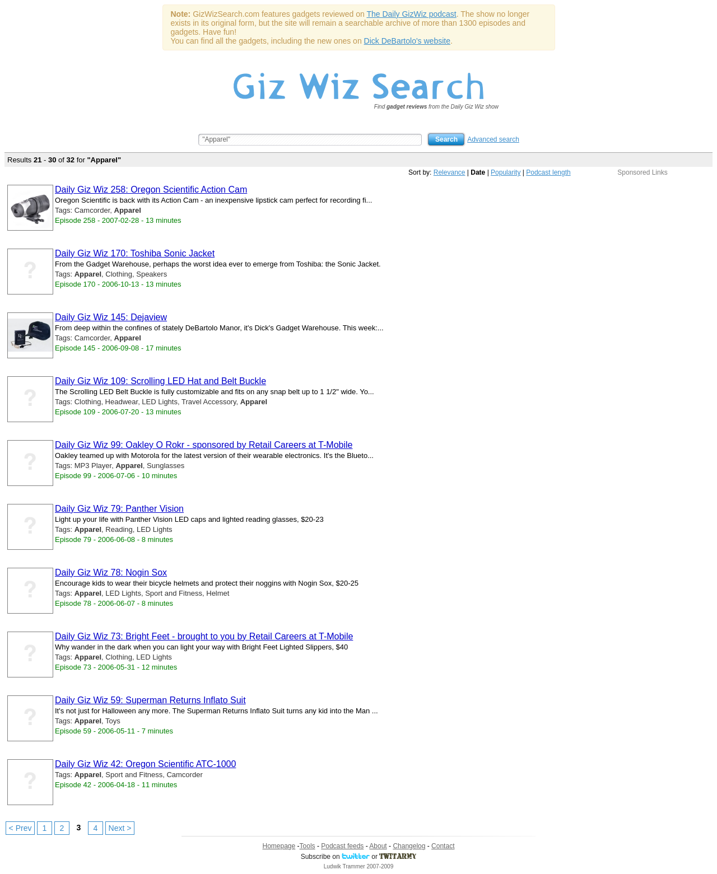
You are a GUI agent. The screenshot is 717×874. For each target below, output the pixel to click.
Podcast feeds (342, 846)
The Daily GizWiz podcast (411, 14)
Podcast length (548, 172)
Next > (120, 828)
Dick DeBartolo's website (407, 40)
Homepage (279, 846)
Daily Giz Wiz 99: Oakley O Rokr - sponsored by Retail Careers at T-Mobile (203, 445)
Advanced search (493, 139)
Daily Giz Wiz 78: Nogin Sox (111, 572)
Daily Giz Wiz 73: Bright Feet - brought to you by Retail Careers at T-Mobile (204, 636)
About (378, 846)
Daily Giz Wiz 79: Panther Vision (119, 508)
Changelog (409, 846)
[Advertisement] (642, 246)
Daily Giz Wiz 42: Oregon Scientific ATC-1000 (145, 764)
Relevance (449, 172)
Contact (442, 846)
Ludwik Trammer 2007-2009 (359, 866)
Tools (307, 846)
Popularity (505, 172)
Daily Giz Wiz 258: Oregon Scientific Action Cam (151, 189)
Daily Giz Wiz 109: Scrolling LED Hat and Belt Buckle (160, 381)
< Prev (20, 828)
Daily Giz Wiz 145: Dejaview (111, 317)
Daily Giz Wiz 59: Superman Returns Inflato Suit (150, 700)
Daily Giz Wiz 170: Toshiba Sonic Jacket (135, 253)
